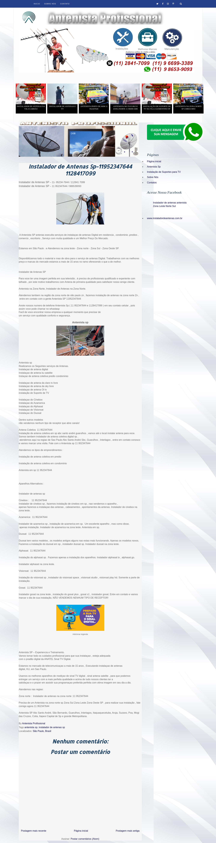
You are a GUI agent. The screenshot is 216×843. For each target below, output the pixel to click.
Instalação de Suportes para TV (164, 172)
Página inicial (81, 831)
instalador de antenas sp (52, 727)
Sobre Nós (50, 4)
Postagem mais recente (33, 831)
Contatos (152, 182)
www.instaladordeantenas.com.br (164, 218)
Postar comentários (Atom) (85, 839)
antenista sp (30, 727)
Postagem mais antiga (128, 831)
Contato (65, 4)
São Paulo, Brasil (42, 731)
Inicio (37, 4)
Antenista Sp (154, 166)
